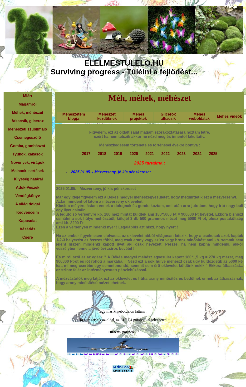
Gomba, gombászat (27, 146)
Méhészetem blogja (73, 116)
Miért (27, 96)
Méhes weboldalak (199, 116)
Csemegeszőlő (27, 137)
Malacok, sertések (27, 171)
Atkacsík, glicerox (27, 121)
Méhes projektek (138, 116)
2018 (102, 154)
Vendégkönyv (27, 196)
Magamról (28, 104)
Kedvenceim (27, 212)
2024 (197, 154)
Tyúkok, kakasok (28, 154)
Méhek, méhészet (27, 113)
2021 (149, 154)
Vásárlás (27, 229)
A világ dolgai (27, 204)
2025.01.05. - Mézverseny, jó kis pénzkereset (111, 172)
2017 (86, 154)
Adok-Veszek (27, 187)
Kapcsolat (28, 221)
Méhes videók (229, 116)
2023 (181, 154)
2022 (165, 154)
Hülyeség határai (27, 179)
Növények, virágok (27, 162)
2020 (133, 154)
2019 (118, 154)
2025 (213, 154)
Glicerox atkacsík (168, 116)
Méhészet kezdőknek (107, 116)
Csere (27, 237)
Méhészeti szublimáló (27, 129)
